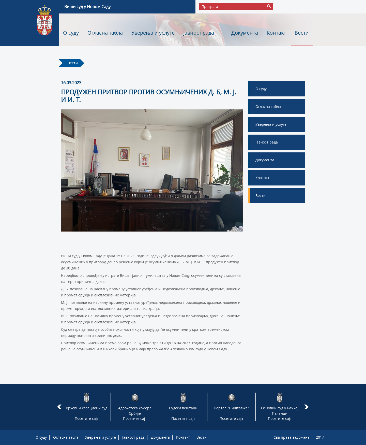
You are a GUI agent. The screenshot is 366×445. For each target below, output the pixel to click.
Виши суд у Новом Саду (87, 6)
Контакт (276, 32)
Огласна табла (105, 32)
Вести (302, 32)
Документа (244, 32)
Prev (59, 407)
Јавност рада (198, 32)
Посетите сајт (87, 418)
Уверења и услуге (153, 32)
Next (307, 407)
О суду (71, 32)
